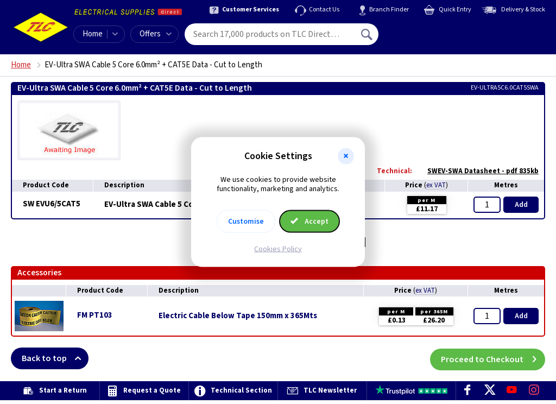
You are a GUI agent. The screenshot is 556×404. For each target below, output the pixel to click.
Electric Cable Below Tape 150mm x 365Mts (238, 316)
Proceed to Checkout (493, 358)
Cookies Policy (278, 248)
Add (521, 204)
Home (93, 34)
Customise (246, 221)
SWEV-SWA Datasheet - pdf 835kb (477, 171)
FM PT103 (94, 315)
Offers (156, 34)
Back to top (55, 358)
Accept (309, 221)
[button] (346, 156)
